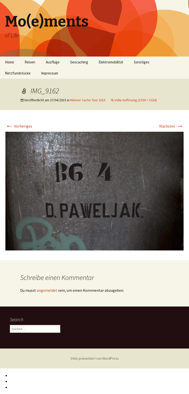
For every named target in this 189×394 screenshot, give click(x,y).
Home (9, 62)
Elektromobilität (111, 62)
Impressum (49, 73)
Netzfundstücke (18, 73)
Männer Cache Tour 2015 (88, 100)
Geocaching (79, 62)
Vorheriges (18, 126)
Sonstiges (141, 62)
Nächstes (171, 126)
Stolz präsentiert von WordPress (94, 358)
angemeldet (47, 290)
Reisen (30, 62)
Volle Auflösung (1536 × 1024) (135, 100)
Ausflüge (53, 62)
